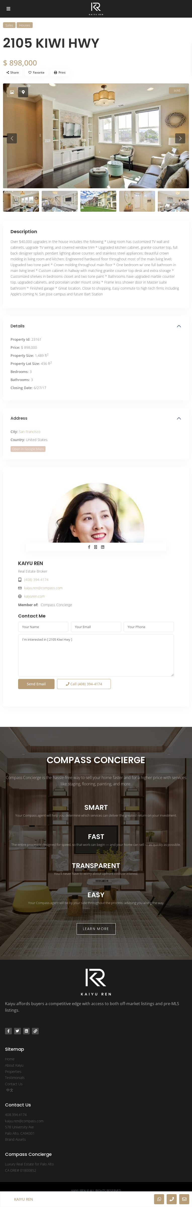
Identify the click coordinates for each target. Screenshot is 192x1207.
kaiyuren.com (34, 596)
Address (19, 418)
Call (84, 684)
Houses (24, 25)
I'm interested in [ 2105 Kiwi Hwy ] (96, 655)
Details (18, 326)
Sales (9, 25)
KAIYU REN (30, 563)
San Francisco (29, 431)
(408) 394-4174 (36, 579)
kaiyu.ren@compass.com (43, 587)
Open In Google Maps (28, 449)
